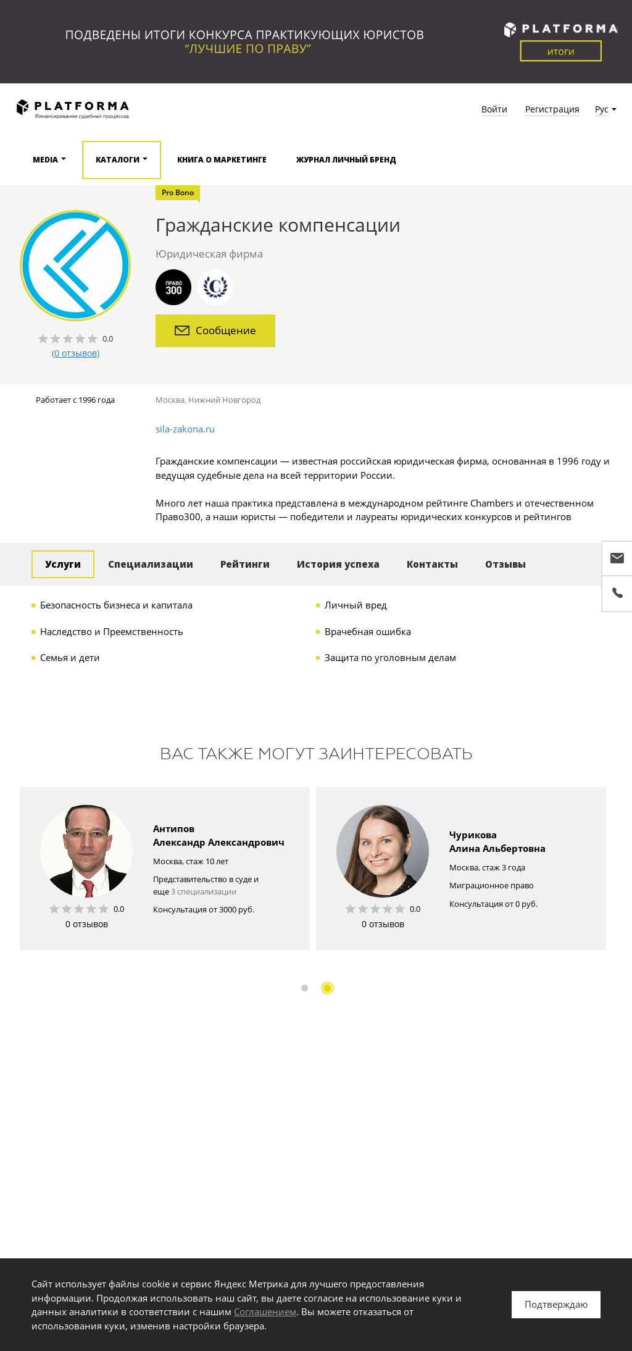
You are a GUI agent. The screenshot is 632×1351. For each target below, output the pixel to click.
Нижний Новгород (224, 399)
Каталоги (117, 159)
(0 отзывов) (75, 353)
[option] (165, 868)
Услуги (63, 564)
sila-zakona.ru (185, 429)
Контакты (432, 564)
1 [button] (304, 988)
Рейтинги (245, 564)
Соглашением (265, 1311)
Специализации (150, 564)
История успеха (338, 564)
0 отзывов (86, 924)
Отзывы (505, 564)
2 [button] (327, 988)
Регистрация (552, 109)
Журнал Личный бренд (346, 159)
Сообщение (215, 330)
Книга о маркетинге (222, 159)
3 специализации (203, 891)
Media (45, 159)
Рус (602, 109)
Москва (170, 399)
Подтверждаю (556, 1304)
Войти (494, 109)
